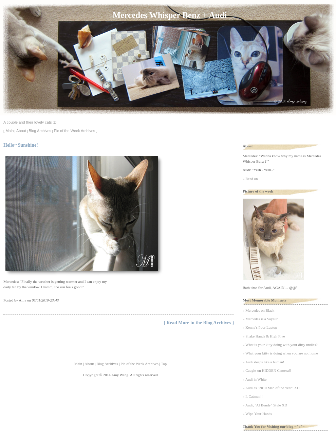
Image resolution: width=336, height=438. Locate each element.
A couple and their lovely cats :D (30, 122)
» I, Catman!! (253, 396)
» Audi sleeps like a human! (263, 362)
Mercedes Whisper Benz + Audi (170, 15)
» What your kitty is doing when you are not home (280, 353)
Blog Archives (40, 131)
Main (9, 131)
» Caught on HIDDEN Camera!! (267, 370)
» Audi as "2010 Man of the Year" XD (271, 388)
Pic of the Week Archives (74, 131)
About (21, 131)
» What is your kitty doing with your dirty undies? (280, 345)
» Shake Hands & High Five (264, 336)
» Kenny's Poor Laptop (260, 327)
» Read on (250, 179)
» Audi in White (254, 379)
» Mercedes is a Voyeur (260, 319)
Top (164, 364)
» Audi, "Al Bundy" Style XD (265, 405)
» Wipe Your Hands (257, 414)
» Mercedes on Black (258, 310)
